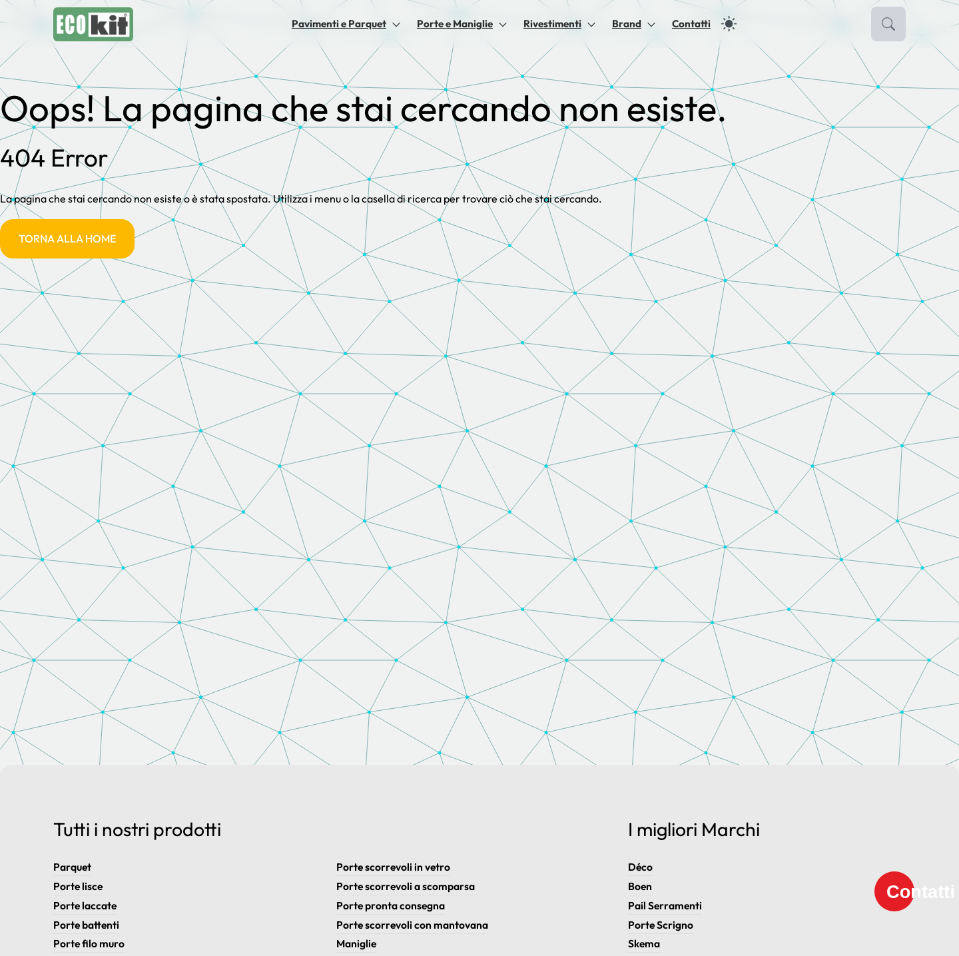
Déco (640, 866)
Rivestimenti (552, 23)
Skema (644, 943)
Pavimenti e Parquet (339, 23)
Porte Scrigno (661, 924)
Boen (640, 886)
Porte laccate (85, 905)
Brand (626, 23)
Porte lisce (78, 886)
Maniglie (357, 943)
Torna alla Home (67, 238)
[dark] (729, 23)
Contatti (691, 23)
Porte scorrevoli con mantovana (412, 924)
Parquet (72, 866)
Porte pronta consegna (391, 905)
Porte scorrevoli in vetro (393, 866)
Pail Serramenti (665, 905)
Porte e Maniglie (455, 23)
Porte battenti (87, 924)
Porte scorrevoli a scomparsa (406, 886)
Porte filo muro (89, 943)
